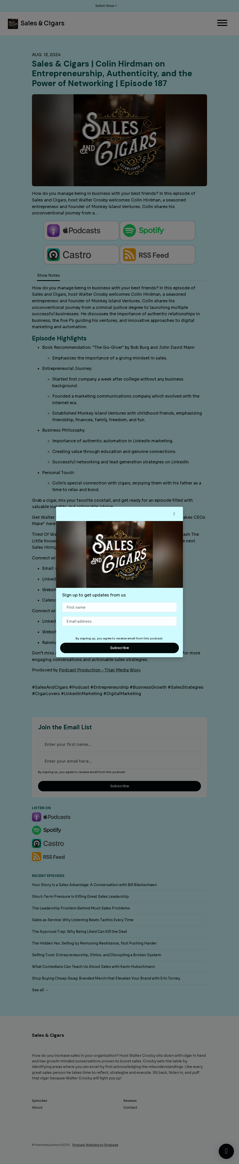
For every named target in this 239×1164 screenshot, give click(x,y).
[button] (174, 514)
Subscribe (119, 648)
